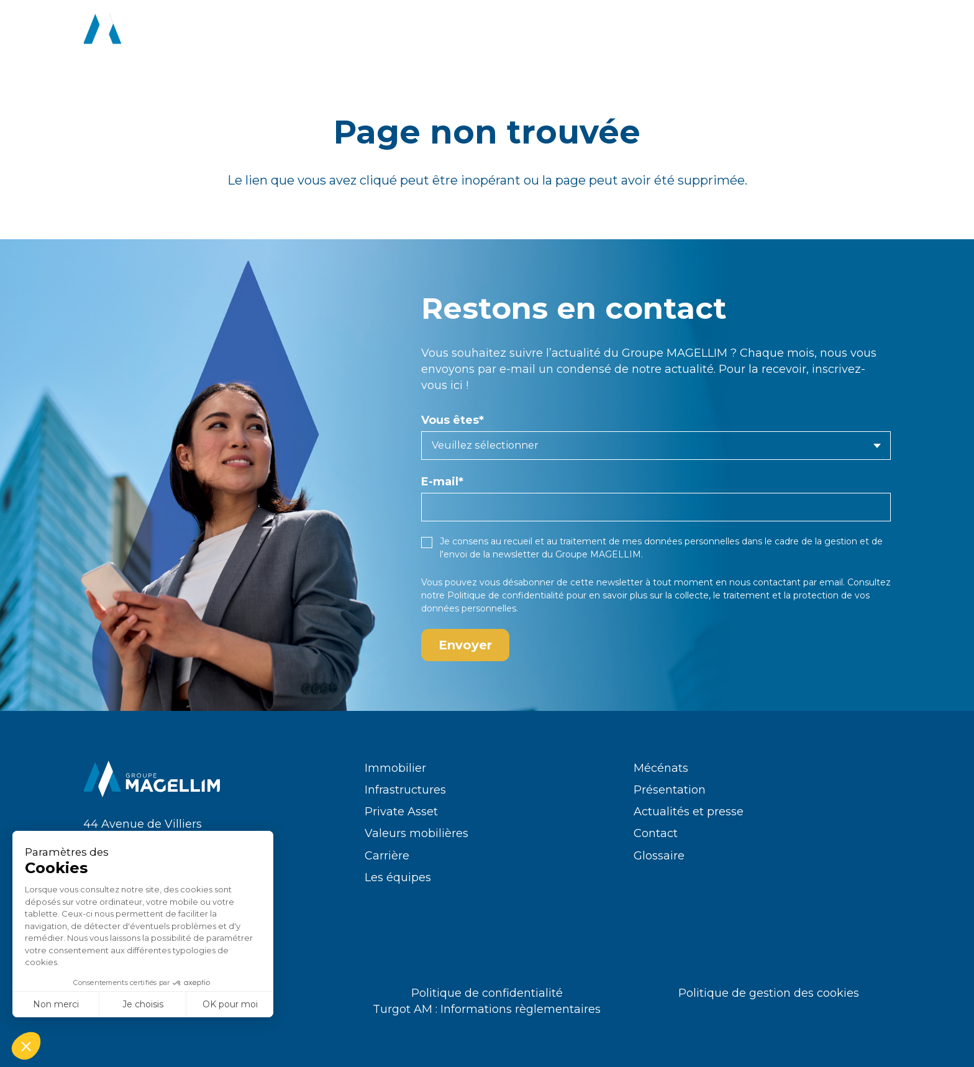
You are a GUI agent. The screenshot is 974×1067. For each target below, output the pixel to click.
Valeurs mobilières (416, 833)
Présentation (670, 790)
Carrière (387, 856)
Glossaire (659, 856)
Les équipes (398, 877)
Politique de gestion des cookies (768, 993)
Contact (656, 833)
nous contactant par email (786, 582)
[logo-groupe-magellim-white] (152, 31)
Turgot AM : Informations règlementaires (487, 1009)
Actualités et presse (689, 811)
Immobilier (395, 768)
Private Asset (401, 811)
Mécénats (661, 768)
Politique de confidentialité (505, 595)
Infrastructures (405, 790)
